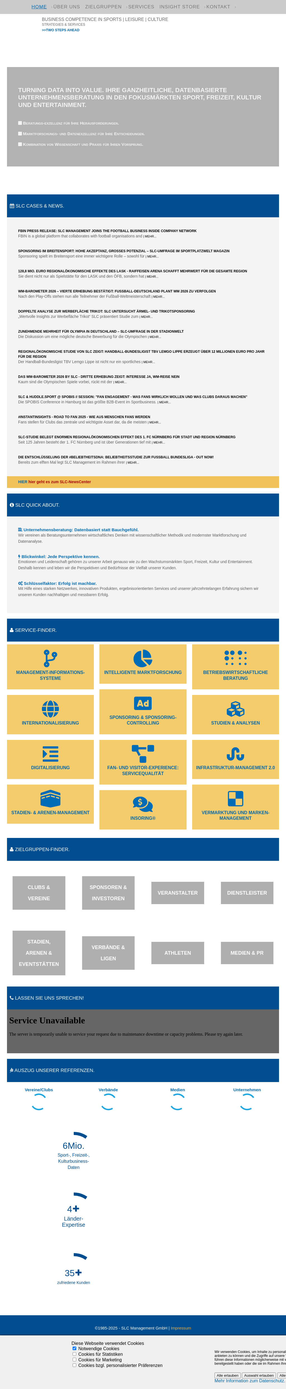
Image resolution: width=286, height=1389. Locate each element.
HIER (22, 482)
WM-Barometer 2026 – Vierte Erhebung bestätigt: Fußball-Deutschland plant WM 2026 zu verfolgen (117, 291)
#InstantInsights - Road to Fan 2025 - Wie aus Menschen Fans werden (84, 417)
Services (141, 6)
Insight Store (179, 6)
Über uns (66, 6)
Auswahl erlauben (259, 1375)
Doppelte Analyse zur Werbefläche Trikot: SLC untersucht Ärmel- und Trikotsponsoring (106, 311)
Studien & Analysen (235, 723)
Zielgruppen (103, 6)
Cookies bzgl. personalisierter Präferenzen (120, 1365)
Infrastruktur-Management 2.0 (235, 767)
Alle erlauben (228, 1375)
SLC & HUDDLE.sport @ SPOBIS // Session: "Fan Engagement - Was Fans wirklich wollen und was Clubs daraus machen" (132, 397)
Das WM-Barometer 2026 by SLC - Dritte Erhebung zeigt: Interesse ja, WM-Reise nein (99, 377)
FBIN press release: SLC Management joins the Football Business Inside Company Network (107, 231)
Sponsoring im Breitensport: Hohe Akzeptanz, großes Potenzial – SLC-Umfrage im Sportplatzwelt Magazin (124, 251)
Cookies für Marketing (100, 1359)
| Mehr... (149, 236)
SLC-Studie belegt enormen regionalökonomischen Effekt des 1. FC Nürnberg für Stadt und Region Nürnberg (126, 437)
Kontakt (218, 6)
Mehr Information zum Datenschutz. (249, 1380)
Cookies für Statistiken (100, 1354)
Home (39, 6)
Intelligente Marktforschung (143, 672)
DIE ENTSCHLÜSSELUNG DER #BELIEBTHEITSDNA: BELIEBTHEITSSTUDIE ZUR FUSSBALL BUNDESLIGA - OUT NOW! (116, 457)
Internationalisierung (50, 723)
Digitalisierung (50, 767)
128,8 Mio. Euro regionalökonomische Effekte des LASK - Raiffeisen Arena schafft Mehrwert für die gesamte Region (132, 271)
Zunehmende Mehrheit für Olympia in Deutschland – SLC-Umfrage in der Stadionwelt (101, 331)
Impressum (181, 1328)
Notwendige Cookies (98, 1348)
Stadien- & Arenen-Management (50, 812)
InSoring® (143, 818)
